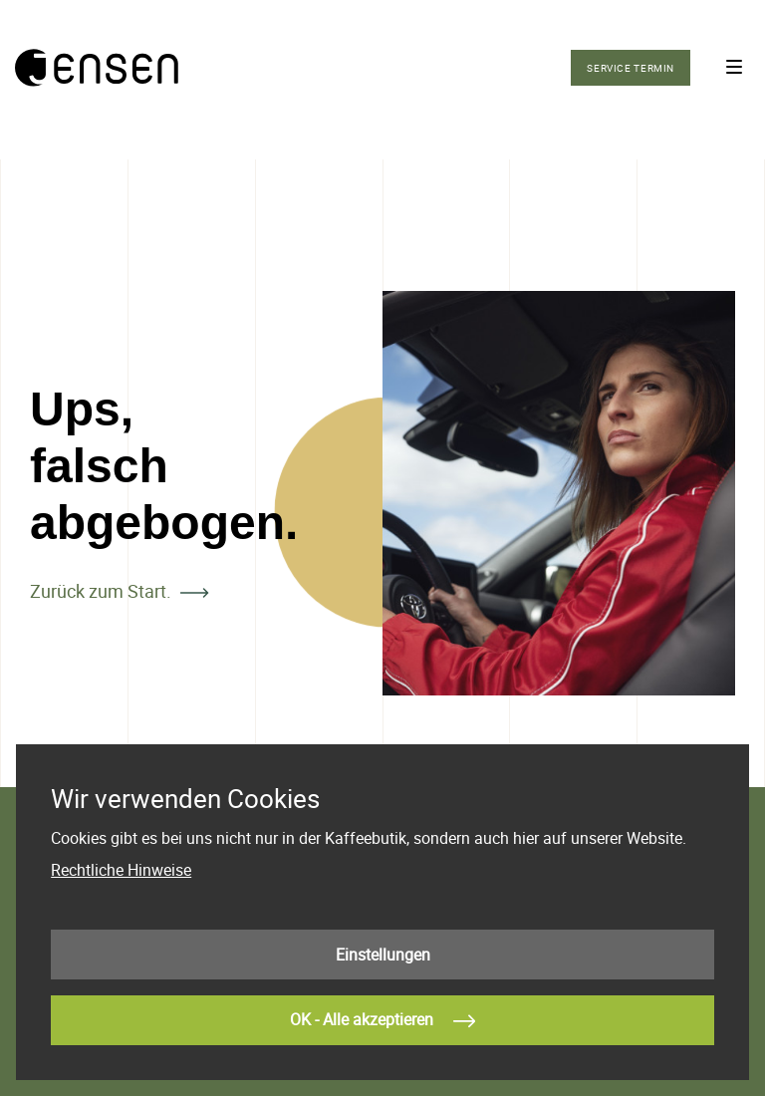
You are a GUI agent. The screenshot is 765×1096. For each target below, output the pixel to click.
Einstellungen (383, 954)
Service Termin (630, 68)
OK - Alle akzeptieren (382, 1021)
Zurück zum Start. (100, 591)
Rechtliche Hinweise (121, 870)
